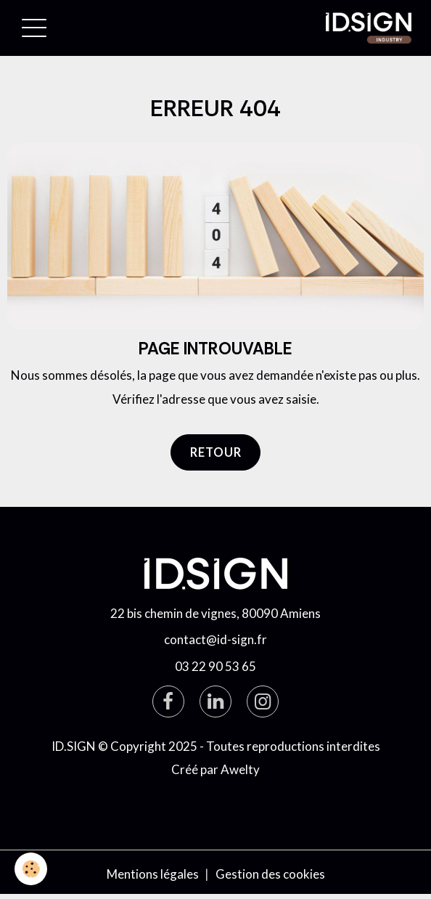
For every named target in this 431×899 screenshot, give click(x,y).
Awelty (240, 769)
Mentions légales (153, 874)
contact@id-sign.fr (215, 639)
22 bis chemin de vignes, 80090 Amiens (215, 613)
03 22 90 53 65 (215, 666)
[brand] (371, 28)
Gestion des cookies (270, 874)
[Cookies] (31, 869)
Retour (216, 452)
